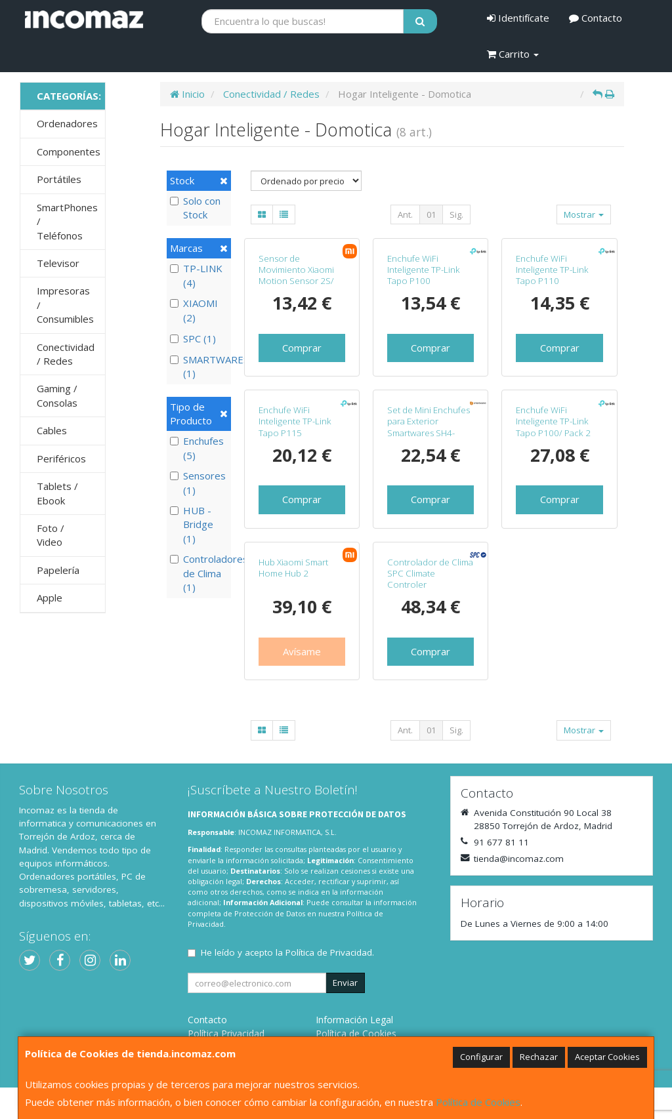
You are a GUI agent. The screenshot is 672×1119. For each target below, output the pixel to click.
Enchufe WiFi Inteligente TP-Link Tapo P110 (552, 270)
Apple (49, 597)
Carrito (513, 53)
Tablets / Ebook (57, 492)
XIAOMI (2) (194, 309)
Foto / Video (50, 534)
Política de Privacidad (328, 952)
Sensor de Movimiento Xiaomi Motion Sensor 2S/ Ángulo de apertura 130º (297, 281)
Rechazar (539, 1057)
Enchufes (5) (197, 447)
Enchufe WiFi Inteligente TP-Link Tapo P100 (423, 270)
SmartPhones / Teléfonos (67, 221)
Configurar (481, 1057)
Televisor (58, 263)
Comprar (302, 347)
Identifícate (518, 17)
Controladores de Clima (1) (199, 573)
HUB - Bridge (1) (191, 524)
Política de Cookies (478, 1102)
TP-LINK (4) (196, 275)
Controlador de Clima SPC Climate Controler (430, 573)
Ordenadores (67, 123)
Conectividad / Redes (65, 353)
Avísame (302, 651)
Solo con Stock (195, 207)
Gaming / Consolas (57, 395)
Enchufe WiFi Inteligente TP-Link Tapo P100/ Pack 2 (553, 421)
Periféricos (61, 458)
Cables (52, 430)
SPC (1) (193, 338)
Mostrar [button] (584, 214)
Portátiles (59, 179)
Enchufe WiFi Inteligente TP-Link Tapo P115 (295, 421)
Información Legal (354, 1019)
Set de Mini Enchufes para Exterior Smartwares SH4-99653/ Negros (428, 427)
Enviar (345, 982)
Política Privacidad (226, 1033)
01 (431, 214)
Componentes (68, 151)
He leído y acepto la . (287, 952)
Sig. (456, 214)
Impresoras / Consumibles (65, 304)
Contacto (595, 17)
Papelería (58, 570)
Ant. (405, 214)
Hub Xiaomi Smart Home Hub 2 (293, 567)
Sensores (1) (198, 482)
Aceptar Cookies (607, 1057)
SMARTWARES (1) (199, 366)
